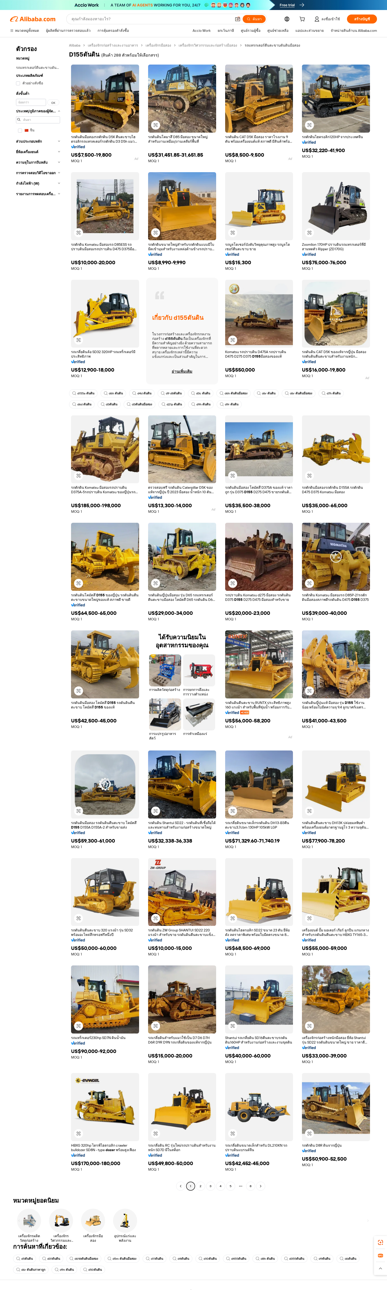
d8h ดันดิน (265, 1259)
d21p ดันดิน (172, 404)
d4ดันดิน (181, 1259)
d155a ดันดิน (83, 393)
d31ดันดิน (51, 1259)
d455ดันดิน (236, 1259)
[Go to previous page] (180, 1186)
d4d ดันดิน (141, 393)
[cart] (303, 20)
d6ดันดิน (348, 1259)
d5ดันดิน (24, 1259)
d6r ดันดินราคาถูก (30, 1270)
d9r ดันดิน (229, 404)
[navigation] (38, 616)
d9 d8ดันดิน (171, 393)
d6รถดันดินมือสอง (84, 1259)
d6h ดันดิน (113, 393)
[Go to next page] (260, 1186)
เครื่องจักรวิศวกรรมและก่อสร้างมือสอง (208, 45)
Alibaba (74, 45)
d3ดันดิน (109, 404)
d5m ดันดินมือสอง (122, 1259)
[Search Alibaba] (151, 19)
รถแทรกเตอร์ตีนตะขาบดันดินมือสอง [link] (272, 45)
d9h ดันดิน (200, 404)
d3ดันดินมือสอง (139, 404)
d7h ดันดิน (331, 393)
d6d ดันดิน (81, 404)
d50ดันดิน (92, 1270)
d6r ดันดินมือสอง (298, 393)
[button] (238, 19)
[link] (380, 1242)
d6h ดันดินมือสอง (233, 393)
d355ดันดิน (294, 1259)
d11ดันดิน (154, 1259)
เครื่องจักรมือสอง (158, 45)
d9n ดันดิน (64, 1270)
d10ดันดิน (208, 1259)
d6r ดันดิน (266, 393)
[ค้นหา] (254, 19)
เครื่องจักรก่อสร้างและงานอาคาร (113, 45)
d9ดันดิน (322, 1259)
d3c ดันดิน (200, 393)
